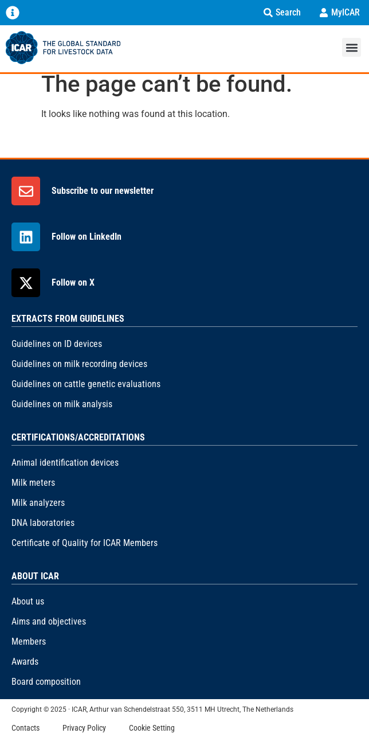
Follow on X (73, 282)
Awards (24, 661)
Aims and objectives (48, 621)
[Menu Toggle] (12, 13)
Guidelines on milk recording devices (79, 363)
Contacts (25, 727)
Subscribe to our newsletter (103, 190)
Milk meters (33, 482)
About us (27, 601)
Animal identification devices (65, 462)
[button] (351, 47)
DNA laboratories (42, 522)
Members (28, 641)
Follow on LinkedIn (86, 236)
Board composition (46, 681)
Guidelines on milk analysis (61, 404)
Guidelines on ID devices (56, 343)
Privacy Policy (84, 727)
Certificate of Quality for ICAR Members (84, 542)
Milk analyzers (38, 502)
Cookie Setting (152, 727)
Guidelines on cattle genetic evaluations (85, 384)
